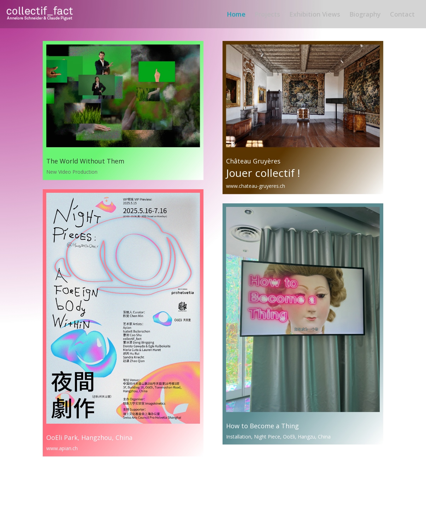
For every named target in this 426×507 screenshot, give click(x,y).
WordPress (129, 497)
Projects (267, 15)
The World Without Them (85, 161)
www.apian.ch (62, 448)
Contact (402, 15)
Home (236, 15)
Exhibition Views (314, 15)
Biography (365, 15)
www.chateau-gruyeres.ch (255, 186)
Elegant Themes (79, 497)
